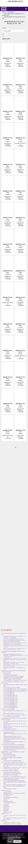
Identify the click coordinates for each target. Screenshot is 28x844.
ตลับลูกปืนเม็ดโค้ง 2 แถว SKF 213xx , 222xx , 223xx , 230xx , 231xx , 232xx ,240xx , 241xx (15, 666)
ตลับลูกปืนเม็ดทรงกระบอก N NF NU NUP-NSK (12, 644)
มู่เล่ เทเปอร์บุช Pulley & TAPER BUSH (10, 797)
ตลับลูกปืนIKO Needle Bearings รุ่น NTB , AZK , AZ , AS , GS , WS (15, 734)
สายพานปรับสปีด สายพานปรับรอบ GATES (11, 716)
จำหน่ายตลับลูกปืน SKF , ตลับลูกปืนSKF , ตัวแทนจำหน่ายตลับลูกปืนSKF (13, 652)
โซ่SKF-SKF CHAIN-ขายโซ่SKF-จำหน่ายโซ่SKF (12, 678)
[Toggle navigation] (26, 8)
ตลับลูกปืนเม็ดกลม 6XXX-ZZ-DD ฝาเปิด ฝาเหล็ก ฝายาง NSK (14, 643)
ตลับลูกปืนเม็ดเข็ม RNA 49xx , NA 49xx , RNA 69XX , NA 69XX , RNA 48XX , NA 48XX (14, 742)
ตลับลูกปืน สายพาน (5, 813)
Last (15, 447)
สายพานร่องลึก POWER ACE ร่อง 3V (10, 698)
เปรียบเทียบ (8, 66)
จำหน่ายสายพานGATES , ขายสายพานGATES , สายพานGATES (13, 715)
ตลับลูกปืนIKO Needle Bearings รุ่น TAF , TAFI (12, 736)
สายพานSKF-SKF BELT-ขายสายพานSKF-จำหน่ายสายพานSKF (15, 680)
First (13, 447)
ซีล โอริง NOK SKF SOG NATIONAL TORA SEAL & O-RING (14, 784)
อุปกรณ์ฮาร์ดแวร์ (6, 806)
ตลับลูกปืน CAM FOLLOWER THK (9, 729)
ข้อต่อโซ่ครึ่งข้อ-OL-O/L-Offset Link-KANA (11, 772)
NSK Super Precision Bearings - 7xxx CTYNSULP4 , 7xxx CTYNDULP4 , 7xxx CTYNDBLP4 (14, 637)
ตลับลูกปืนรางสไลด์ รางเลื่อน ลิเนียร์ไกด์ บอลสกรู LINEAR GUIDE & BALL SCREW (14, 794)
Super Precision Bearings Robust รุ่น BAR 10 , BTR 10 (14, 640)
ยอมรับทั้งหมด (17, 841)
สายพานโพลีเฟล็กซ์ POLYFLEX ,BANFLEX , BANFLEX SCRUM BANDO (15, 685)
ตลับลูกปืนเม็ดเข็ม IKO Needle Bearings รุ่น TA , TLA (13, 737)
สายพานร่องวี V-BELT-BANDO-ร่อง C (10, 704)
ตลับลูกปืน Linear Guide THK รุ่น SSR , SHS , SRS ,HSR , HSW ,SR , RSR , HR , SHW (15, 727)
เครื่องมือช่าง (5, 808)
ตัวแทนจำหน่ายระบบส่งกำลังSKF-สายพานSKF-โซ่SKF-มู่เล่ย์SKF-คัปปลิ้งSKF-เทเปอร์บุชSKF (13, 671)
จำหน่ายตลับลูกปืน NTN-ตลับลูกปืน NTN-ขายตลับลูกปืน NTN (13, 744)
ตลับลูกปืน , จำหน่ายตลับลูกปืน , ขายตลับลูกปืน (12, 823)
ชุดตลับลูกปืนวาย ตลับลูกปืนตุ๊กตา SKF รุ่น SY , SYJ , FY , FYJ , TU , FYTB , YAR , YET (15, 656)
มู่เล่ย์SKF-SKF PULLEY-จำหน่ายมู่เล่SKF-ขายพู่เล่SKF (13, 677)
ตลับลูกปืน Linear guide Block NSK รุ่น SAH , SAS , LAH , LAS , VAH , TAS (15, 646)
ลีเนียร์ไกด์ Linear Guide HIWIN (9, 756)
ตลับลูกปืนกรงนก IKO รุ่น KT (8, 732)
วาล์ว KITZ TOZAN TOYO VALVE (9, 788)
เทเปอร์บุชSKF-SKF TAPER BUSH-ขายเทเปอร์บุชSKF (13, 676)
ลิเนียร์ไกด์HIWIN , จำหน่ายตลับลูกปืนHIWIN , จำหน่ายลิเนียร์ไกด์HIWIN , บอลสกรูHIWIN (13, 752)
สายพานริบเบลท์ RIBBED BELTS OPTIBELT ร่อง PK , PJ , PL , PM (15, 711)
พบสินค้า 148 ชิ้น (6, 38)
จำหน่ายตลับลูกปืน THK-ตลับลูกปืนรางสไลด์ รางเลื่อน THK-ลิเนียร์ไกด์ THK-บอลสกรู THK (13, 719)
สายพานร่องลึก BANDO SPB (8, 694)
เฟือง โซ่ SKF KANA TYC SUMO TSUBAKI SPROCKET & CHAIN (14, 787)
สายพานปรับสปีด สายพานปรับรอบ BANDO (11, 687)
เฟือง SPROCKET (6, 798)
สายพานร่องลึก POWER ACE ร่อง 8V (10, 695)
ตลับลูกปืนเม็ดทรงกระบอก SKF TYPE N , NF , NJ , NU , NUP (14, 658)
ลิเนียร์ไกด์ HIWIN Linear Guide (9, 754)
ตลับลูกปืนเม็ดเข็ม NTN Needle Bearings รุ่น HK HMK (13, 747)
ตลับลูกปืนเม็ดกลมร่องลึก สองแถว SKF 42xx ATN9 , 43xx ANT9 (14, 668)
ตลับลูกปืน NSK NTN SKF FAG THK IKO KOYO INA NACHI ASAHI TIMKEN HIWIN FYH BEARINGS (14, 779)
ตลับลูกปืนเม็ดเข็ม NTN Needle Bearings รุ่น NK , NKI (13, 746)
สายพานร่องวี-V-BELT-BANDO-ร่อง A (10, 707)
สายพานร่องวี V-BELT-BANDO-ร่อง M (10, 702)
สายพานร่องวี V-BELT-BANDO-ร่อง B (10, 706)
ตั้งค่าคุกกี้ (9, 841)
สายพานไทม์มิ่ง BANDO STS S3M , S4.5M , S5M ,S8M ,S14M (15, 690)
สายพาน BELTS (6, 796)
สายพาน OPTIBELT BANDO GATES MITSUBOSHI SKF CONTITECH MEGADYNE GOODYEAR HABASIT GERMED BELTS (14, 782)
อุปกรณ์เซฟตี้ (5, 809)
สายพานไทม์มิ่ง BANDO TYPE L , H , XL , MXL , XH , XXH (14, 691)
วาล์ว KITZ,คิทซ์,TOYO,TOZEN (9, 802)
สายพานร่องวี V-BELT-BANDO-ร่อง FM (10, 699)
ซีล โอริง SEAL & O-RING (8, 801)
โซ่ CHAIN (5, 800)
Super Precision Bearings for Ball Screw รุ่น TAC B (13, 639)
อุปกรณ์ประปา (6, 804)
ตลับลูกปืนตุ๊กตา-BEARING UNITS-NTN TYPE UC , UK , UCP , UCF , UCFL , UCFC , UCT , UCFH (15, 749)
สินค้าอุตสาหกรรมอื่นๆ (7, 812)
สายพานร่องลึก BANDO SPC (8, 692)
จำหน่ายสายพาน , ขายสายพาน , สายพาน (11, 822)
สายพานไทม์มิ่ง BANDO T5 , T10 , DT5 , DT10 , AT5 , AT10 (14, 688)
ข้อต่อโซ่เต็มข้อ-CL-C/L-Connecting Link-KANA (12, 773)
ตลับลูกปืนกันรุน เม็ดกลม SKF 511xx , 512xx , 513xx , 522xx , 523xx (15, 660)
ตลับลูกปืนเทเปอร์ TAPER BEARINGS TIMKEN (12, 760)
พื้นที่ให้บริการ (4, 820)
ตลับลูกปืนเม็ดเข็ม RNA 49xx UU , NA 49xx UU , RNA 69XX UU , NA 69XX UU (14, 740)
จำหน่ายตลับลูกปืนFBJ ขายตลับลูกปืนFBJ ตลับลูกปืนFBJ (12, 762)
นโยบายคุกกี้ (10, 838)
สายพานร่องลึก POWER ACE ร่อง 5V (10, 696)
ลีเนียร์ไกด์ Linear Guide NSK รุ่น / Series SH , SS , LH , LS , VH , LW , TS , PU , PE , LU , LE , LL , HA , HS (14, 649)
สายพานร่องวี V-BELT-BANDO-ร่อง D (10, 703)
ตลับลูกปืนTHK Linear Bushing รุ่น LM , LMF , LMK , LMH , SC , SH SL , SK (15, 722)
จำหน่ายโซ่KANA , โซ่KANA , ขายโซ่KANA (9, 770)
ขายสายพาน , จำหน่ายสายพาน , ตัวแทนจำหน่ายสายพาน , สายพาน (14, 816)
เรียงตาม (4, 28)
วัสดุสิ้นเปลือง (6, 810)
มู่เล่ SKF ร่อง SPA (6, 673)
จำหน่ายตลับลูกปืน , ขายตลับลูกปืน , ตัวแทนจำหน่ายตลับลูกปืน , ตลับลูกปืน (14, 818)
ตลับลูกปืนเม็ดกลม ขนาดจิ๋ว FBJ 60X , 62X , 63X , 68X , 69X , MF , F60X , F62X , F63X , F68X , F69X (15, 768)
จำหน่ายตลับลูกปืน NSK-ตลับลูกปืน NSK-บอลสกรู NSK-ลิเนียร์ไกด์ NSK (13, 634)
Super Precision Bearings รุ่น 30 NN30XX (11, 641)
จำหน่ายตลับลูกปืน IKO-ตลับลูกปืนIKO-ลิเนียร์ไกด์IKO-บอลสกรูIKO (13, 730)
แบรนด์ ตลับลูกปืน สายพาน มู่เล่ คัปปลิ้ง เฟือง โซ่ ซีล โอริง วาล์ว (13, 776)
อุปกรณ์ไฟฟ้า (6, 805)
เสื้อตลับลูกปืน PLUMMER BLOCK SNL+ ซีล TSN (12, 654)
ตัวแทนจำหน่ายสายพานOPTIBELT (8, 709)
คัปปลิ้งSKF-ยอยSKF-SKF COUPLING (10, 674)
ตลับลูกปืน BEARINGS (7, 791)
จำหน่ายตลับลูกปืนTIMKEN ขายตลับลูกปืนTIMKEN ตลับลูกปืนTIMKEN (12, 758)
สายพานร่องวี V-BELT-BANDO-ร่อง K (10, 700)
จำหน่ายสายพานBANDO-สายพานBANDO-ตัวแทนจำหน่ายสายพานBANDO (12, 682)
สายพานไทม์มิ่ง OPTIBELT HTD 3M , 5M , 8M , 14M (13, 713)
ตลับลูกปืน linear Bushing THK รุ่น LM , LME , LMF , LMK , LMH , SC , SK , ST (14, 724)
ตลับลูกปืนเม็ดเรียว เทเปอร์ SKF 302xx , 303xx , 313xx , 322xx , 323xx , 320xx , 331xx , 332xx (14, 663)
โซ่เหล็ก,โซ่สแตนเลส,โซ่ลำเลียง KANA (10, 774)
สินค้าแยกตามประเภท (5, 790)
